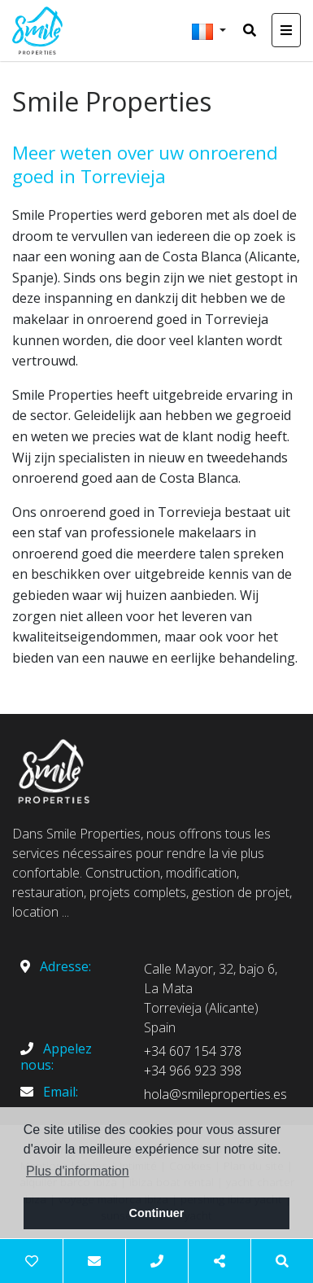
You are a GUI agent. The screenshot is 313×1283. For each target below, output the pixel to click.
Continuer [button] (157, 1213)
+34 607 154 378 (192, 1051)
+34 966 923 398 (192, 1070)
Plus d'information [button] (77, 1171)
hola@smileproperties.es (215, 1094)
